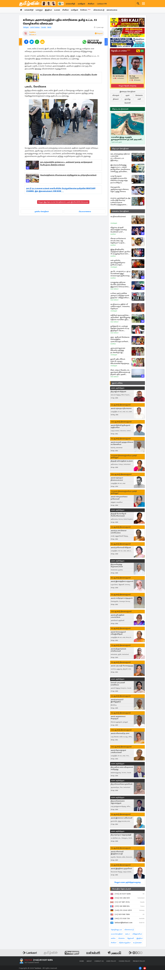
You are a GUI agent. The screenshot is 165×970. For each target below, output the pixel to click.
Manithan (113, 234)
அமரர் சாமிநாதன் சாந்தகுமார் (122, 598)
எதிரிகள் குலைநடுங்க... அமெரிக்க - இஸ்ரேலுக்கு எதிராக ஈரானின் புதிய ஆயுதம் (120, 317)
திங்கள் (116, 99)
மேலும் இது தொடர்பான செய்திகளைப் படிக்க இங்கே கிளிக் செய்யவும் (63, 202)
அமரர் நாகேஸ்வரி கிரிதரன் (121, 547)
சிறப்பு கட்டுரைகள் (120, 109)
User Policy (111, 961)
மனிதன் (81, 4)
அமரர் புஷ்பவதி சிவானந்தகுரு (122, 666)
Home (82, 961)
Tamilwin (37, 968)
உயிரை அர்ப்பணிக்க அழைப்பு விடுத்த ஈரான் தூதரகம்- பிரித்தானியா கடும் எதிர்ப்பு (119, 295)
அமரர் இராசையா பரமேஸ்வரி (121, 818)
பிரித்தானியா (137, 934)
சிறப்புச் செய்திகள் (120, 148)
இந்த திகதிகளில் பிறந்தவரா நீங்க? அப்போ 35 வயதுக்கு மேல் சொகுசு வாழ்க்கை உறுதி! (120, 251)
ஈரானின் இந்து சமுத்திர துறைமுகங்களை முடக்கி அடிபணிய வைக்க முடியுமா (127, 138)
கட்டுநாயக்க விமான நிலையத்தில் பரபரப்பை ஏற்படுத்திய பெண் (68, 75)
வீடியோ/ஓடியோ (125, 943)
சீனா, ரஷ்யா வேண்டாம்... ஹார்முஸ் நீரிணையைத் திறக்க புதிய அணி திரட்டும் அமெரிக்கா (120, 372)
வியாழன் (115, 95)
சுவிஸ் (113, 938)
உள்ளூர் (39, 10)
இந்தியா (49, 10)
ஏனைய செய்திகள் (120, 211)
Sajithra (32, 32)
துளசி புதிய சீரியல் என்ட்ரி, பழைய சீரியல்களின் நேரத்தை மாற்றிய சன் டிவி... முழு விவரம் (119, 361)
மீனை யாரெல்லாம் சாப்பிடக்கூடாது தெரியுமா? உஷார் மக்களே (118, 240)
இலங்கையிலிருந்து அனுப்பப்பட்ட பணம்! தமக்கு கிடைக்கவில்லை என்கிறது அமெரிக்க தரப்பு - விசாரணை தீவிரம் (120, 168)
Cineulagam (113, 223)
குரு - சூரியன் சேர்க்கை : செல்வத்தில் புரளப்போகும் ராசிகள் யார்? (120, 339)
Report (99, 33)
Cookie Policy (124, 961)
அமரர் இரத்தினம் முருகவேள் (121, 869)
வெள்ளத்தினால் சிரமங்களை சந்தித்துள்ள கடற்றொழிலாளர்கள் (68, 175)
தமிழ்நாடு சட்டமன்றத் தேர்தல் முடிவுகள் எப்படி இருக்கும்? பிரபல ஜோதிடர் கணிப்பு (119, 328)
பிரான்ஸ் (121, 938)
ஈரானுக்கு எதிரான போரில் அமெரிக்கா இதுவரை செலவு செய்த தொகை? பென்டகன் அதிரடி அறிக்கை (120, 284)
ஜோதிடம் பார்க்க (120, 51)
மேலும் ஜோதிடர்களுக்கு (127, 86)
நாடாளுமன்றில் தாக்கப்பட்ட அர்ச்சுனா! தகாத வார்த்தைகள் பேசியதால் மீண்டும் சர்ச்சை (66, 163)
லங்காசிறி (70, 4)
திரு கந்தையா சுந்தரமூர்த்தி (121, 835)
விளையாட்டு (100, 10)
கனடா (33, 35)
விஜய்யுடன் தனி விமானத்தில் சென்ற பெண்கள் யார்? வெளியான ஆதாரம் (118, 229)
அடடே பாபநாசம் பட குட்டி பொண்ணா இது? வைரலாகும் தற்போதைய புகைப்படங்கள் (120, 273)
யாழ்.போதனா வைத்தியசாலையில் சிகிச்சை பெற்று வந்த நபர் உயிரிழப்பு (119, 179)
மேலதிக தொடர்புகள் (121, 889)
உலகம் (58, 10)
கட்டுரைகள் (137, 943)
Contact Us (99, 961)
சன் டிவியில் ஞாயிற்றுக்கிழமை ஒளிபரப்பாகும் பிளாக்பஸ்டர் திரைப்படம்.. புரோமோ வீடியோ (119, 262)
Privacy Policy (139, 961)
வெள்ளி (127, 103)
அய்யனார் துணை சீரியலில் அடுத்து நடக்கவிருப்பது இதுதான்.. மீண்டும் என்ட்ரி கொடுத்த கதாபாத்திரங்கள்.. (117, 350)
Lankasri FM (102, 4)
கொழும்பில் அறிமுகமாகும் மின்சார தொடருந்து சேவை (119, 189)
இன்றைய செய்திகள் (127, 92)
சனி (139, 99)
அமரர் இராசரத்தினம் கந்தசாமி (122, 581)
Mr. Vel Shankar (118, 76)
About (89, 961)
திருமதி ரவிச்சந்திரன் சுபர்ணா (122, 461)
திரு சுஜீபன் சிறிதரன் (118, 392)
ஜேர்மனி (130, 938)
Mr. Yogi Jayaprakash (134, 77)
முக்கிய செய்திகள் (42, 212)
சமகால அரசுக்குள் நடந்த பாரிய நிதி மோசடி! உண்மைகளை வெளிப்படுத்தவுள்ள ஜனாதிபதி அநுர (120, 201)
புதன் (127, 95)
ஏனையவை (114, 10)
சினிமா (91, 4)
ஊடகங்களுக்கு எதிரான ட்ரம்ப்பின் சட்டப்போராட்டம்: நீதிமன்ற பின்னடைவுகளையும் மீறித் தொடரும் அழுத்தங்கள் (120, 157)
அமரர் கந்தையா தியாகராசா (121, 408)
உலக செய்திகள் (117, 934)
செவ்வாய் (139, 95)
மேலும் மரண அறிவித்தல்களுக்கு (127, 882)
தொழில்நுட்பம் (116, 930)
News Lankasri (114, 289)
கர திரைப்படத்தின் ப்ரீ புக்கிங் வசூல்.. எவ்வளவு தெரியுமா (120, 306)
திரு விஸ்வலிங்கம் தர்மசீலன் (121, 784)
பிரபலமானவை (85, 212)
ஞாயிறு (127, 99)
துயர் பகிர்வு (117, 383)
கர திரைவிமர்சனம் (118, 216)
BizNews (87, 10)
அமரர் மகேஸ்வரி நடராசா (120, 733)
